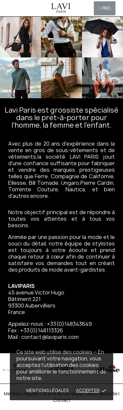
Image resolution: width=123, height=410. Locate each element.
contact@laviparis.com (50, 336)
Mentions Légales (47, 390)
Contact (61, 400)
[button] (105, 8)
